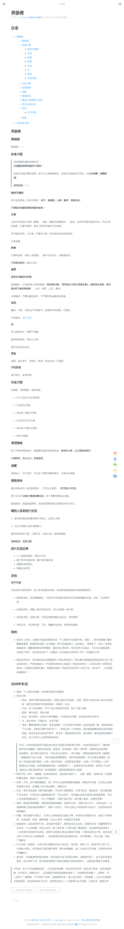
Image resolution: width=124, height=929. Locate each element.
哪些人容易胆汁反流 (32, 100)
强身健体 (38, 17)
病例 (24, 117)
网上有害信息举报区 (91, 920)
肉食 (29, 57)
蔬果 (29, 61)
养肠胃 (19, 36)
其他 (24, 108)
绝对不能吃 (33, 49)
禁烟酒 (25, 40)
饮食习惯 (26, 45)
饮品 (29, 65)
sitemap (58, 920)
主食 (29, 53)
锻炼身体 (26, 95)
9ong (62, 3)
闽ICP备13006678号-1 (41, 920)
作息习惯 (26, 83)
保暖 (24, 91)
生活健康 (30, 17)
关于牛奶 (31, 112)
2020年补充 (22, 123)
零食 (29, 73)
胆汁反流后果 (28, 104)
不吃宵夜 (31, 78)
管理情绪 (26, 87)
